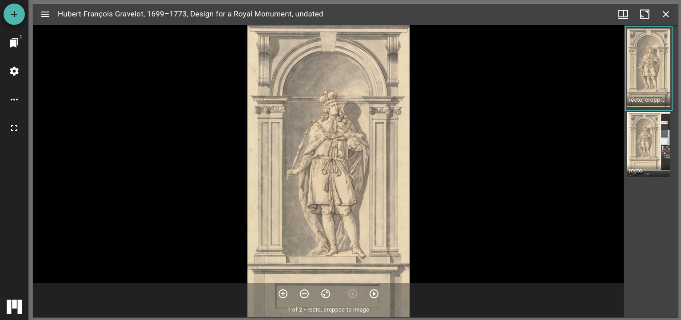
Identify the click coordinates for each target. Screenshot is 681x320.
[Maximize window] (644, 14)
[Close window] (666, 14)
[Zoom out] (304, 293)
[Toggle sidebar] (45, 14)
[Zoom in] (283, 293)
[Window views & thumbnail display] (623, 14)
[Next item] (374, 293)
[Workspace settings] (14, 71)
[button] (648, 68)
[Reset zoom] (325, 293)
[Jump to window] (14, 42)
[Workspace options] (14, 99)
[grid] (651, 171)
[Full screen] (14, 128)
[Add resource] (14, 14)
